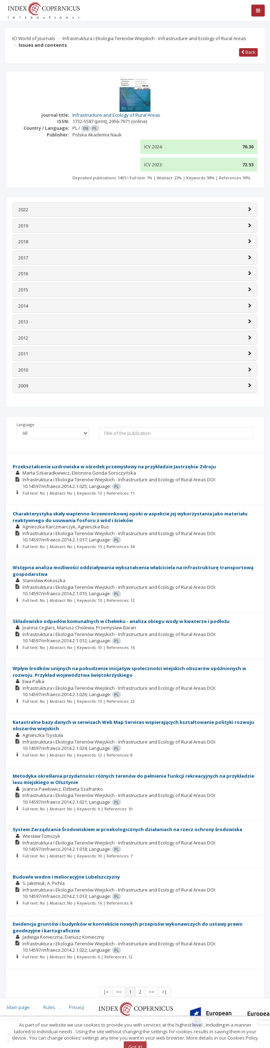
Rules (49, 1007)
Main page (18, 1007)
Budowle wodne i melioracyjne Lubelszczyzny (66, 877)
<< (119, 992)
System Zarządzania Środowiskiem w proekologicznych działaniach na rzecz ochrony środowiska (127, 829)
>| (164, 992)
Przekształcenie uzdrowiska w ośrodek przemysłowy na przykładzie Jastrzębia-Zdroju (114, 466)
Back (248, 52)
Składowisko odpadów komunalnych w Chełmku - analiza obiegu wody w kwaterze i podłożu (121, 621)
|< (106, 992)
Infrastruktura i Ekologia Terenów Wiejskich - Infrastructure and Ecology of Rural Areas (154, 38)
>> (151, 992)
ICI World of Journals (33, 38)
